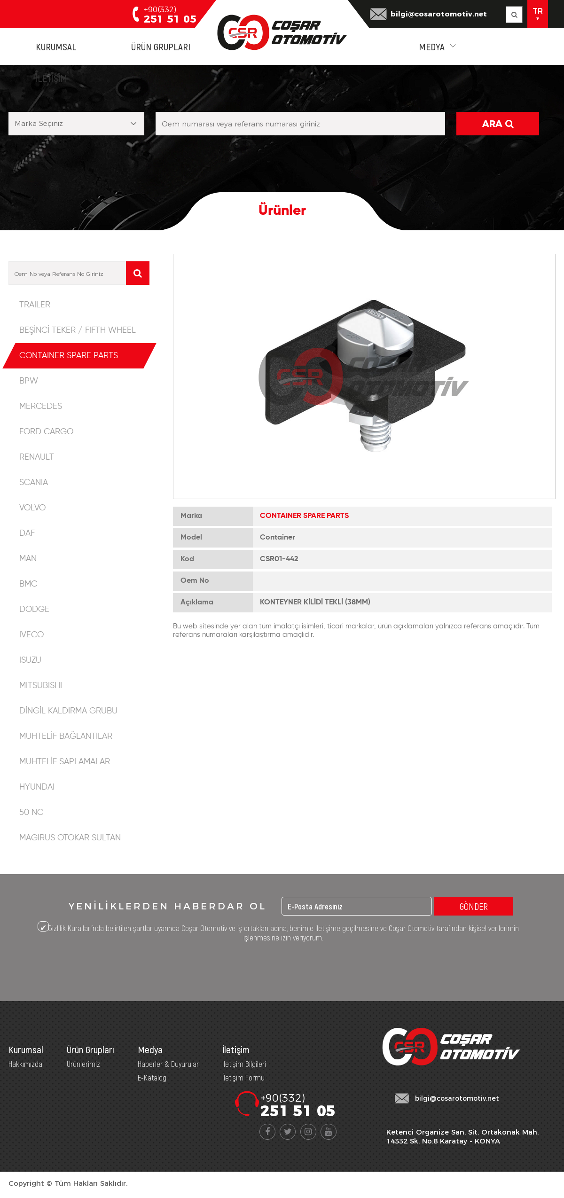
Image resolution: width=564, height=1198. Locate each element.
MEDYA (432, 46)
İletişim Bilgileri (244, 1063)
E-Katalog (152, 1077)
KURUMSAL (56, 46)
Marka (191, 516)
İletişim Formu (243, 1077)
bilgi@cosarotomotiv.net (439, 13)
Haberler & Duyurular (168, 1063)
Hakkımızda (25, 1063)
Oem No (194, 581)
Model (191, 537)
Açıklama (196, 602)
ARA (498, 123)
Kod (187, 559)
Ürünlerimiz (83, 1063)
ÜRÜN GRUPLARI (160, 46)
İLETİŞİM (51, 78)
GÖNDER (474, 906)
